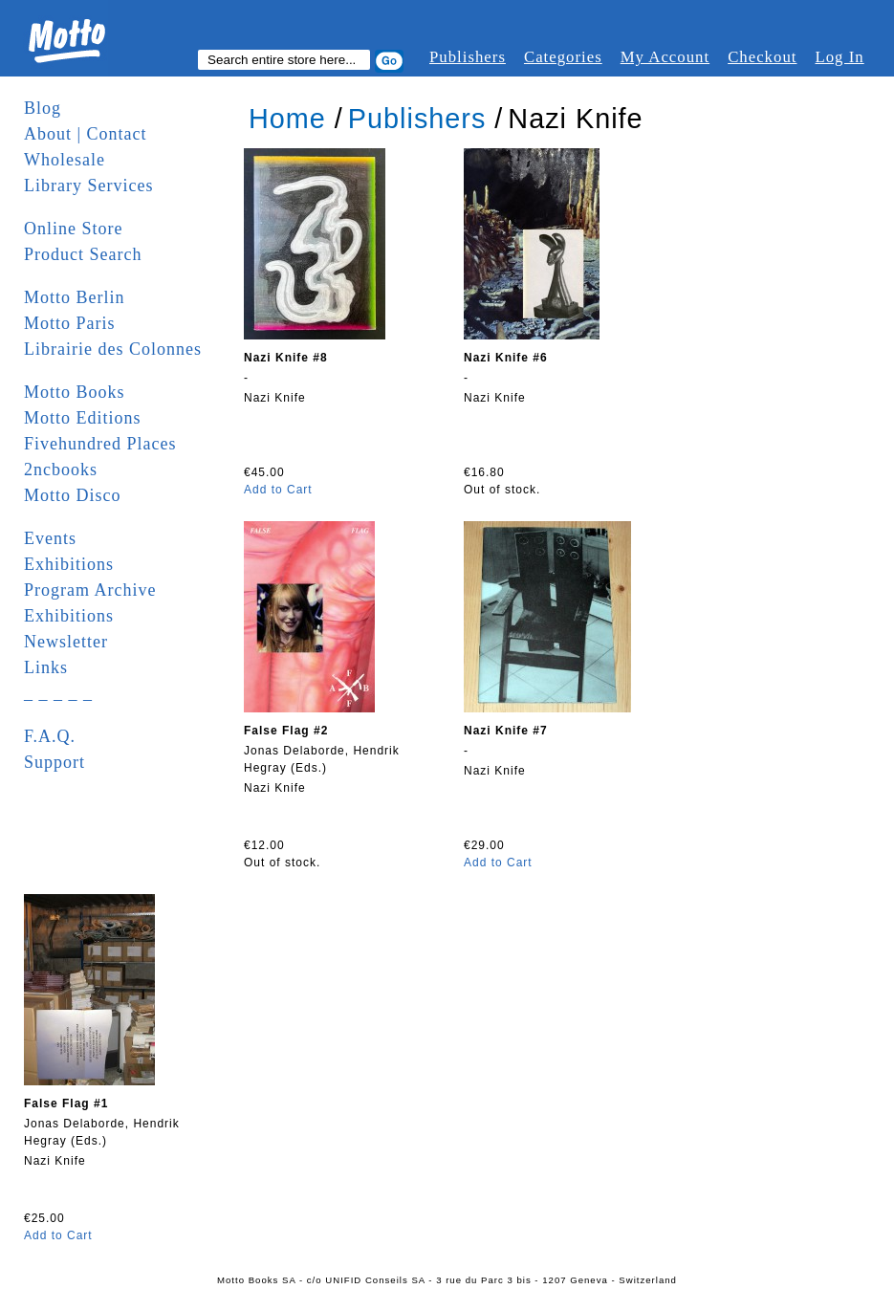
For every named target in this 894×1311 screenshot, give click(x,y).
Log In (839, 57)
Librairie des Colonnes (113, 349)
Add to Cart (278, 489)
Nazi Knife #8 (286, 357)
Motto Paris (70, 323)
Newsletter (66, 641)
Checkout (762, 57)
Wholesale (64, 159)
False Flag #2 (286, 730)
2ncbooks (61, 469)
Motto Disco (72, 495)
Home (287, 118)
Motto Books (74, 392)
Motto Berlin (74, 297)
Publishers (467, 57)
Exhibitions (69, 564)
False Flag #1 (66, 1103)
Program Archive (90, 590)
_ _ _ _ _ (58, 693)
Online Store (73, 228)
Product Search (83, 254)
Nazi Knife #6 (506, 357)
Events (50, 538)
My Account (665, 57)
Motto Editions (83, 417)
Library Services (88, 185)
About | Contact (85, 133)
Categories (563, 57)
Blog (42, 108)
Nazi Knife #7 (506, 730)
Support (54, 762)
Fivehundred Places (100, 443)
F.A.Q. (50, 736)
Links (46, 667)
